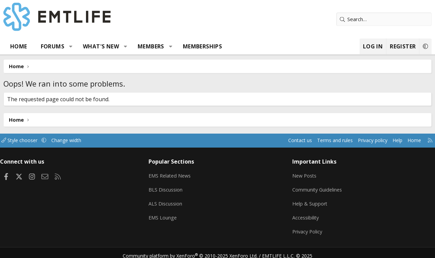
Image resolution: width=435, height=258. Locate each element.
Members (151, 46)
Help (390, 140)
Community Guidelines (316, 187)
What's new (101, 46)
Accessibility (305, 214)
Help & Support (309, 200)
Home (18, 46)
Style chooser (26, 140)
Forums (52, 46)
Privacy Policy (307, 227)
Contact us (286, 140)
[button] (70, 46)
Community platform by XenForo (195, 250)
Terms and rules (323, 140)
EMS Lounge (165, 214)
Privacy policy (364, 140)
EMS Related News (173, 174)
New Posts (304, 174)
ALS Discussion (168, 200)
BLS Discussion (168, 187)
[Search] (384, 19)
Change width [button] (75, 140)
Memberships (202, 46)
